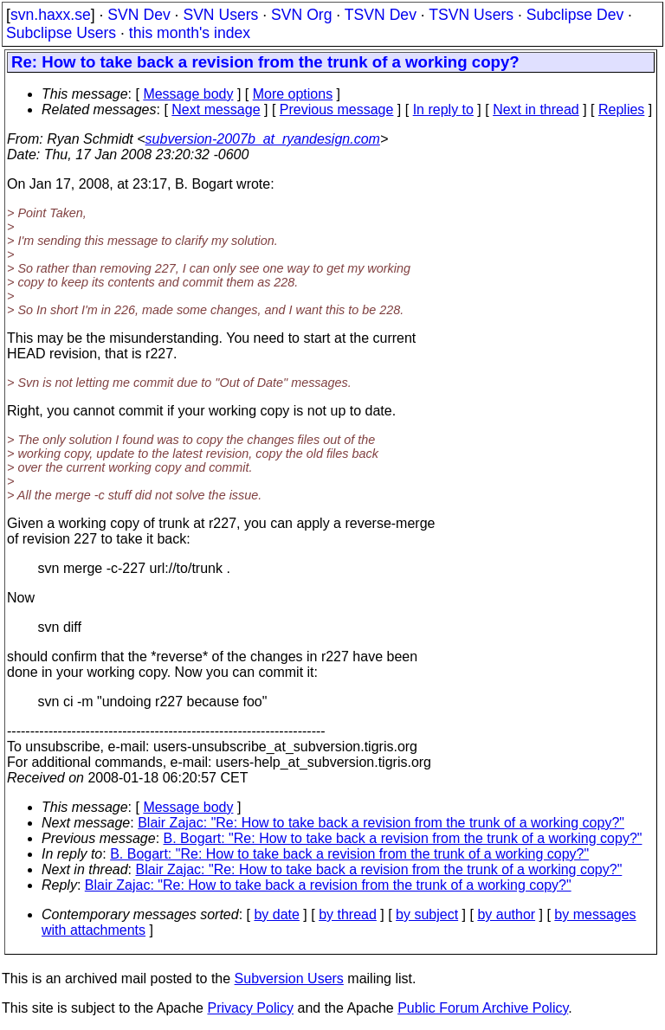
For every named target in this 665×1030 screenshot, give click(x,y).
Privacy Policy (250, 1008)
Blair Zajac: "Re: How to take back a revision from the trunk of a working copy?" (381, 822)
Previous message (337, 109)
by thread (348, 914)
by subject (427, 914)
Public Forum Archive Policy (482, 1008)
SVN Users (220, 14)
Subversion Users (289, 978)
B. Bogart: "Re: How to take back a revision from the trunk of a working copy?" (403, 838)
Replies (621, 109)
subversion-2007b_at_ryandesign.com (262, 139)
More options (293, 94)
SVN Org (301, 14)
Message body (188, 94)
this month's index (189, 33)
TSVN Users (471, 14)
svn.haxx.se (50, 14)
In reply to (443, 109)
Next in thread (536, 109)
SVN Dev (138, 14)
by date (276, 914)
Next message (215, 109)
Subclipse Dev (574, 14)
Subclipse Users (61, 33)
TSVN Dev (380, 14)
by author (506, 914)
